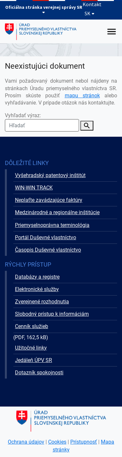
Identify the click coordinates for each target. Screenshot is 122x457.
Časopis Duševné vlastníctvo (48, 250)
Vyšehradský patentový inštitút (50, 175)
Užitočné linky (31, 348)
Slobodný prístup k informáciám (52, 314)
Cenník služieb (31, 326)
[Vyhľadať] (86, 126)
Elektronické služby (37, 289)
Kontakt (92, 4)
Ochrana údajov (26, 442)
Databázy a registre (37, 277)
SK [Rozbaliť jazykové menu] (90, 13)
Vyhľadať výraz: (42, 122)
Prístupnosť (83, 442)
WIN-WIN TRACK (34, 188)
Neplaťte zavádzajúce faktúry (48, 200)
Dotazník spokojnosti (39, 372)
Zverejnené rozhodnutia (42, 301)
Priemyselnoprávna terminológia (52, 225)
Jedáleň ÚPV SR (33, 360)
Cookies (57, 442)
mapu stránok (82, 95)
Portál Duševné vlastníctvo (45, 237)
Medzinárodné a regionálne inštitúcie (57, 212)
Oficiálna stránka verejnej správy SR (43, 9)
